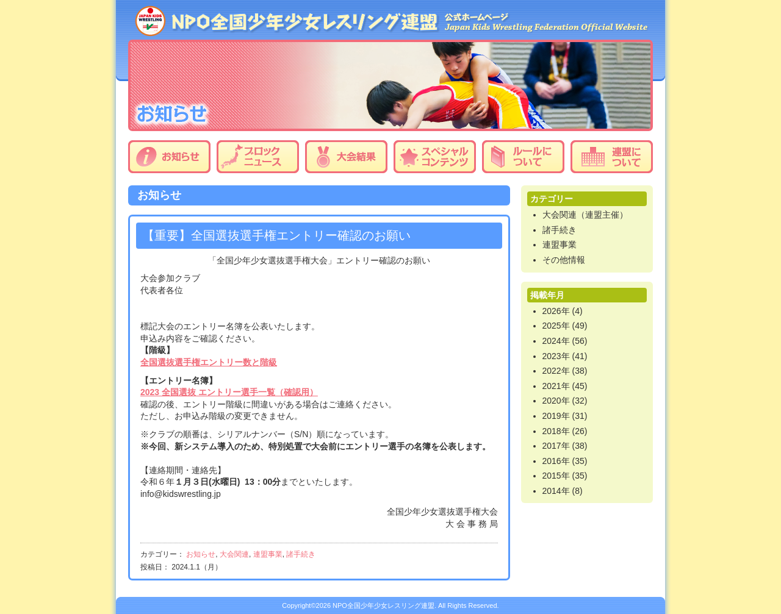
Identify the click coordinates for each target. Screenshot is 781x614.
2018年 (556, 431)
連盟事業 (268, 554)
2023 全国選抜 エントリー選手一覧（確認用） (229, 392)
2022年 (556, 371)
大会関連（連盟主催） (585, 215)
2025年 (556, 325)
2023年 (556, 356)
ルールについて (523, 156)
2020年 (556, 400)
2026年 (556, 311)
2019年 (556, 416)
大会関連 (234, 554)
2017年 (556, 446)
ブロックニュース (258, 156)
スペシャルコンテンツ (435, 156)
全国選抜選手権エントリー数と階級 (208, 362)
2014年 (556, 491)
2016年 (556, 461)
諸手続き (300, 554)
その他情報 (563, 260)
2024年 (556, 341)
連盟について (611, 156)
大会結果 (346, 156)
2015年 (556, 475)
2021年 (556, 386)
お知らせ (169, 156)
